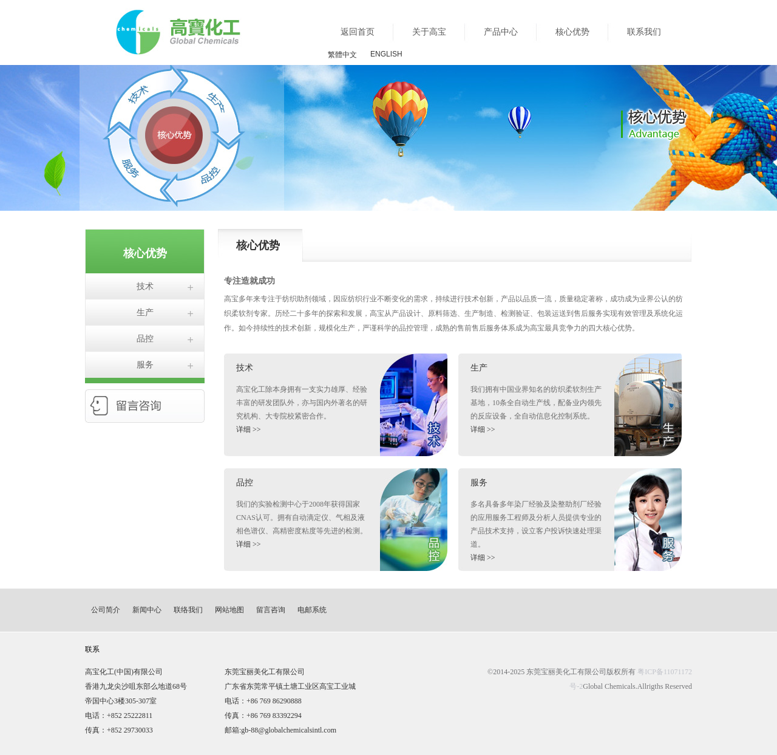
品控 (145, 338)
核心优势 (572, 31)
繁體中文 (342, 54)
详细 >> (248, 429)
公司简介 (105, 610)
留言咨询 (270, 610)
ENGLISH (386, 54)
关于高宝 (429, 31)
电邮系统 (312, 610)
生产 (145, 312)
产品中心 (501, 31)
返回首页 (358, 31)
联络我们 (188, 610)
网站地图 (229, 610)
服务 (145, 364)
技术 (145, 286)
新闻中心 (146, 610)
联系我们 (644, 31)
